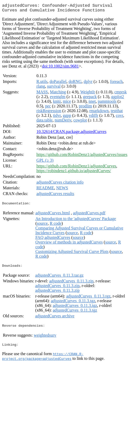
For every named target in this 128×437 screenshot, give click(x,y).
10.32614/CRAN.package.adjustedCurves (71, 133)
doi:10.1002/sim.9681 (60, 68)
